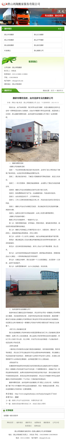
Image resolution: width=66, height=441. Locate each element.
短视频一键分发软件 (11, 416)
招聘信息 (37, 426)
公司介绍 (56, 422)
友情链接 (9, 410)
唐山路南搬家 (9, 45)
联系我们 (28, 426)
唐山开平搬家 (39, 40)
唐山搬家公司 (39, 50)
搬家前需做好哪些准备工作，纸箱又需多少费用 (29, 404)
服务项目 (19, 422)
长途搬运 (7, 50)
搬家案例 (47, 422)
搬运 (17, 240)
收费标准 (38, 422)
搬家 (40, 107)
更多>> (60, 29)
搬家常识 (60, 91)
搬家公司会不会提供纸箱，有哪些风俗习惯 (27, 400)
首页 (52, 91)
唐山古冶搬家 (39, 35)
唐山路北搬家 (39, 45)
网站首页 (10, 422)
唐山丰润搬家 (9, 35)
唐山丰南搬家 (9, 40)
